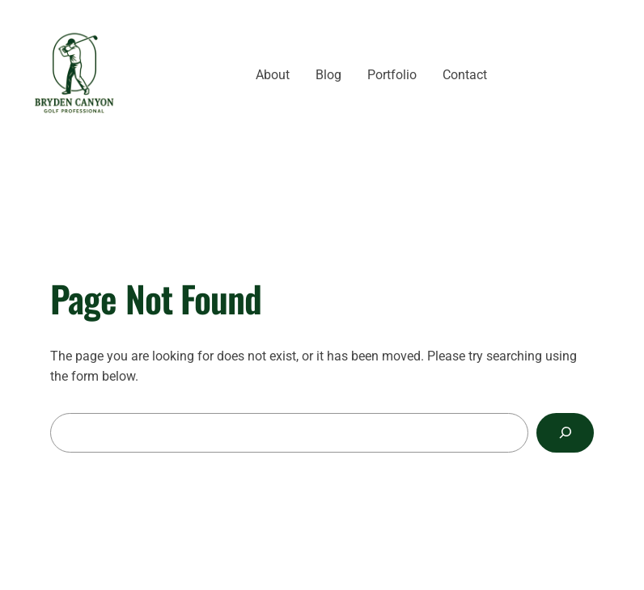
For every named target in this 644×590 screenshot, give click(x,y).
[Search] (565, 433)
